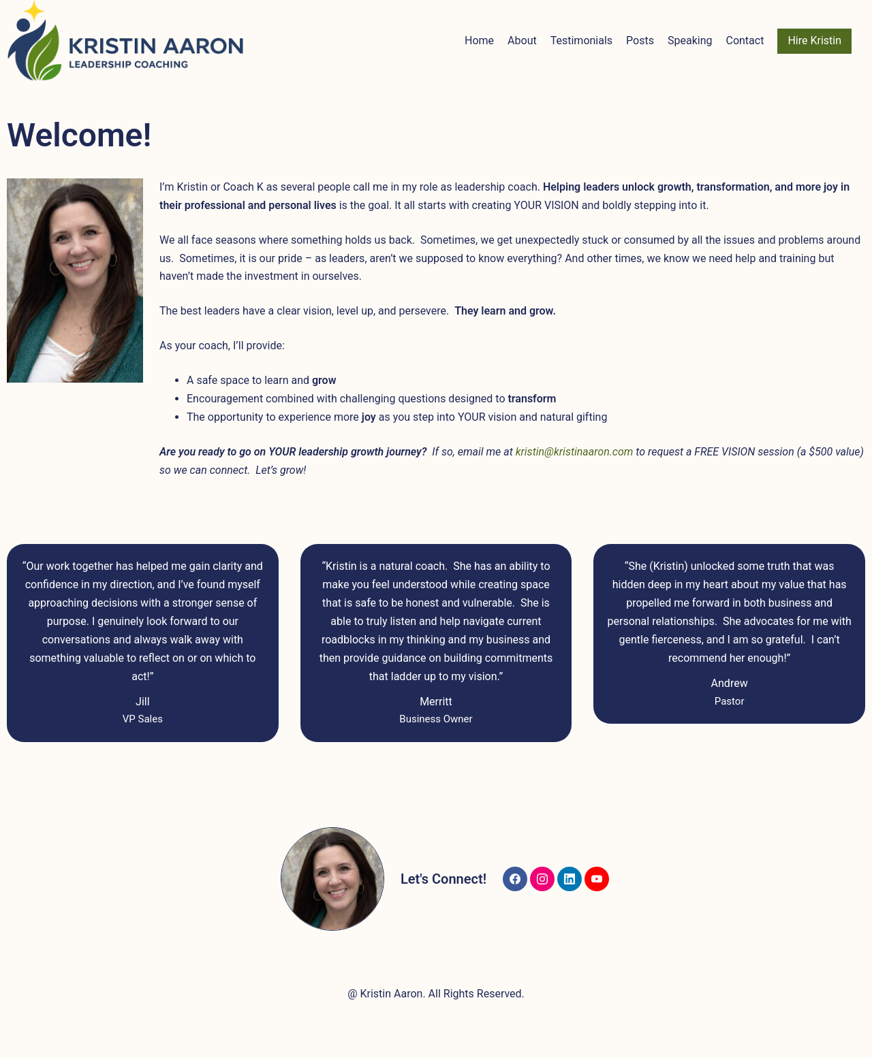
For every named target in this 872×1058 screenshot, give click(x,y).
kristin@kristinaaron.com (575, 451)
